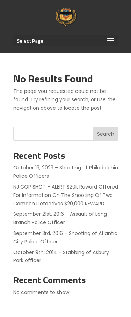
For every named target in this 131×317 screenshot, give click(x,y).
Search (105, 134)
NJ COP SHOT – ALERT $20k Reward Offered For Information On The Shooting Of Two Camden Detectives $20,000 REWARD (65, 195)
